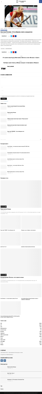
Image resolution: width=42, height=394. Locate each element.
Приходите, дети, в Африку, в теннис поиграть (28, 230)
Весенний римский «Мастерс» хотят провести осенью (12, 277)
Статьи (2, 342)
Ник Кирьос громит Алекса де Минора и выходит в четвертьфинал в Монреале (21, 62)
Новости (6, 30)
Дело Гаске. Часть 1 (4, 246)
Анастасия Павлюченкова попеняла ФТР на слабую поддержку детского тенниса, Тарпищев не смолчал (10, 316)
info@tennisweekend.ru (9, 354)
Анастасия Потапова (9, 48)
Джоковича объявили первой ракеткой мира (28, 246)
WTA (1, 323)
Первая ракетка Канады (11, 112)
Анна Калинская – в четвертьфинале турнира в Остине (9, 298)
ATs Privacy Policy (6, 101)
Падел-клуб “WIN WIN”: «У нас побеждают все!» (15, 131)
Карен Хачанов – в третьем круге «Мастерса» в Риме (15, 165)
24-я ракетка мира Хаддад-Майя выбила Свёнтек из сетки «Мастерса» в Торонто (21, 57)
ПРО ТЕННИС (3, 341)
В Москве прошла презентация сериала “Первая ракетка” (17, 118)
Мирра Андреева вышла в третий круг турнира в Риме (15, 171)
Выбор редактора (3, 328)
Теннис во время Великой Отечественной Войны (16, 106)
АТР (1, 325)
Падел (2, 338)
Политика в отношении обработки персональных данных (29, 392)
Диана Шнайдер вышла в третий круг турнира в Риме (15, 159)
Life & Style (2, 48)
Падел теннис (3, 339)
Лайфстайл (2, 30)
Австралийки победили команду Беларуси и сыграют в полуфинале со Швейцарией (29, 299)
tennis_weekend (3, 33)
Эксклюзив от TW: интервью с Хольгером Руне (15, 379)
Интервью (2, 331)
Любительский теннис (4, 334)
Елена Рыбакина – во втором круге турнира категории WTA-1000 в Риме (18, 146)
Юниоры (2, 344)
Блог (1, 326)
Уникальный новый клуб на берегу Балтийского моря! (17, 125)
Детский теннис (3, 329)
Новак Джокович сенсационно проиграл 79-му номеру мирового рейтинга (18, 152)
